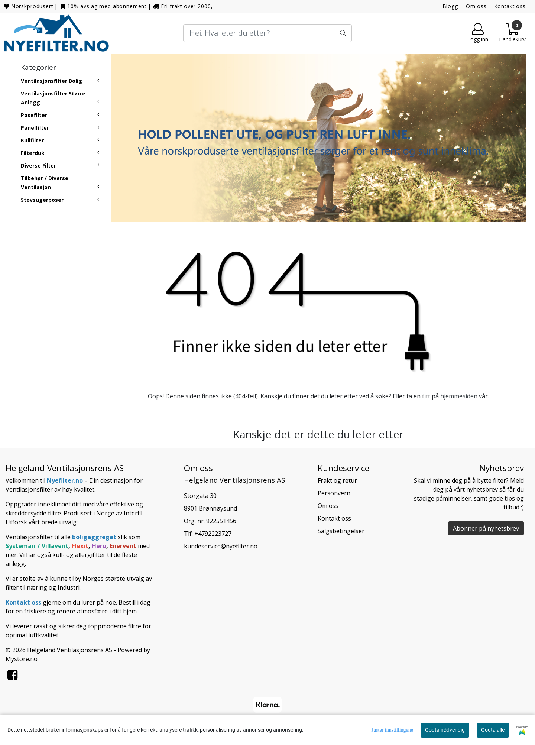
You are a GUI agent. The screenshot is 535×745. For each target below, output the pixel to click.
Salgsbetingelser (341, 531)
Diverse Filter (38, 165)
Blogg (450, 6)
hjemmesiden (458, 396)
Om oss (476, 6)
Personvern (334, 493)
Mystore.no (22, 659)
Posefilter (34, 115)
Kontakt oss (510, 6)
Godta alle (493, 730)
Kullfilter (32, 140)
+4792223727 (212, 533)
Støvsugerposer (42, 199)
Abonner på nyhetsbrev (486, 528)
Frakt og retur (337, 480)
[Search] (267, 33)
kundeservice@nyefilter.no (220, 546)
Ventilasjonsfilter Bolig (51, 80)
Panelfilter (35, 127)
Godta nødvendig (445, 730)
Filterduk (33, 152)
